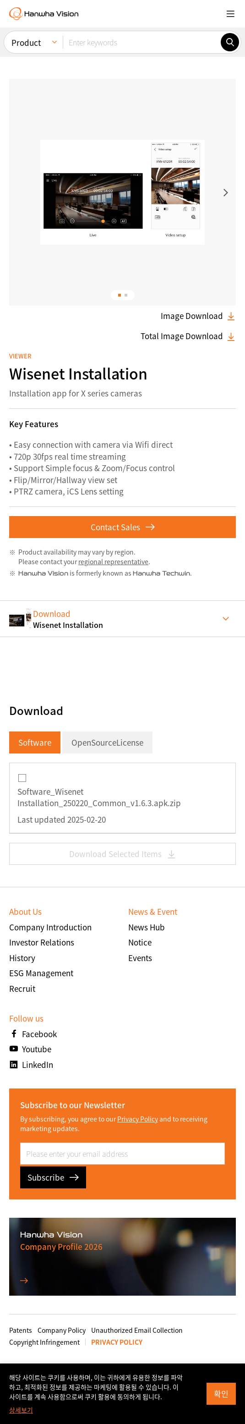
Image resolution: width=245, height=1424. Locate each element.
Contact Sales (123, 527)
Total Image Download (188, 336)
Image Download (198, 315)
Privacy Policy (137, 1118)
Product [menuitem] (26, 42)
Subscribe (53, 1177)
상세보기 (21, 1409)
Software (34, 742)
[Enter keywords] (142, 42)
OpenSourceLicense (107, 742)
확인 (221, 1393)
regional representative (113, 561)
